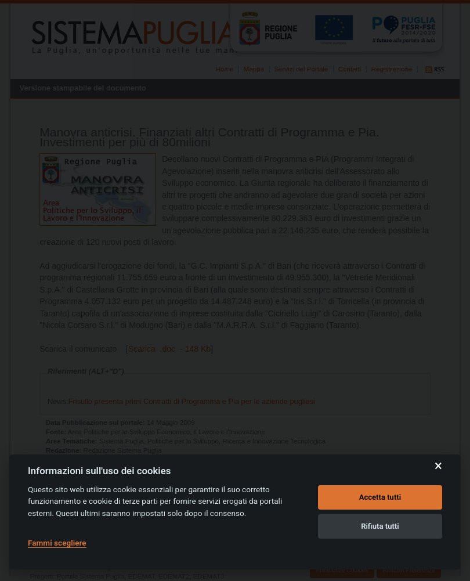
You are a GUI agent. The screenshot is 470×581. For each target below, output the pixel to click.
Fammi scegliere (57, 542)
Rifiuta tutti (380, 526)
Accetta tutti (380, 497)
